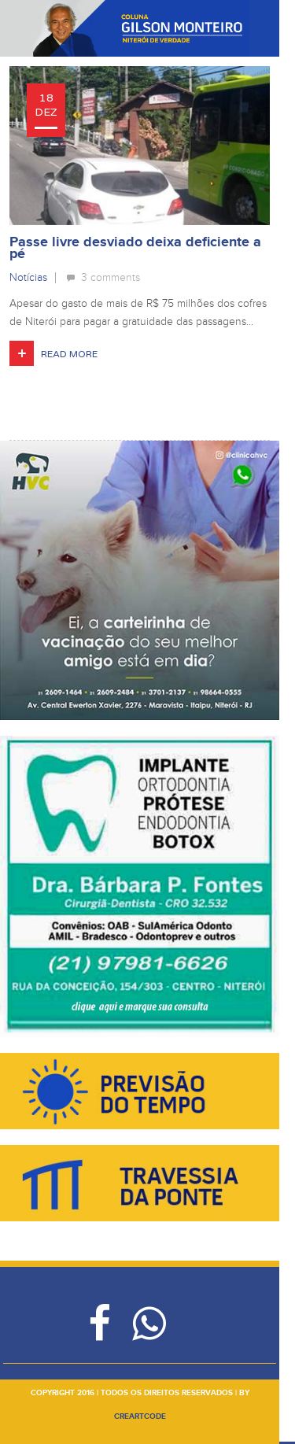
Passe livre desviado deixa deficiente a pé (135, 248)
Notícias (28, 277)
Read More (69, 354)
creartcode (140, 1416)
